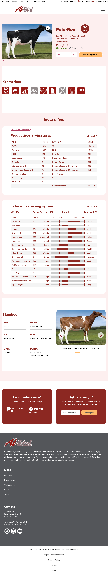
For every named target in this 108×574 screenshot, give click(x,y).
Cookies (54, 565)
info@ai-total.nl (101, 1)
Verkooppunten (10, 485)
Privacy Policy (54, 560)
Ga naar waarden (21, 130)
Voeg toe (92, 54)
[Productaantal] (66, 54)
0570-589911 (86, 1)
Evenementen (10, 480)
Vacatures (8, 490)
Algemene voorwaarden (54, 555)
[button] (48, 28)
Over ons (8, 475)
